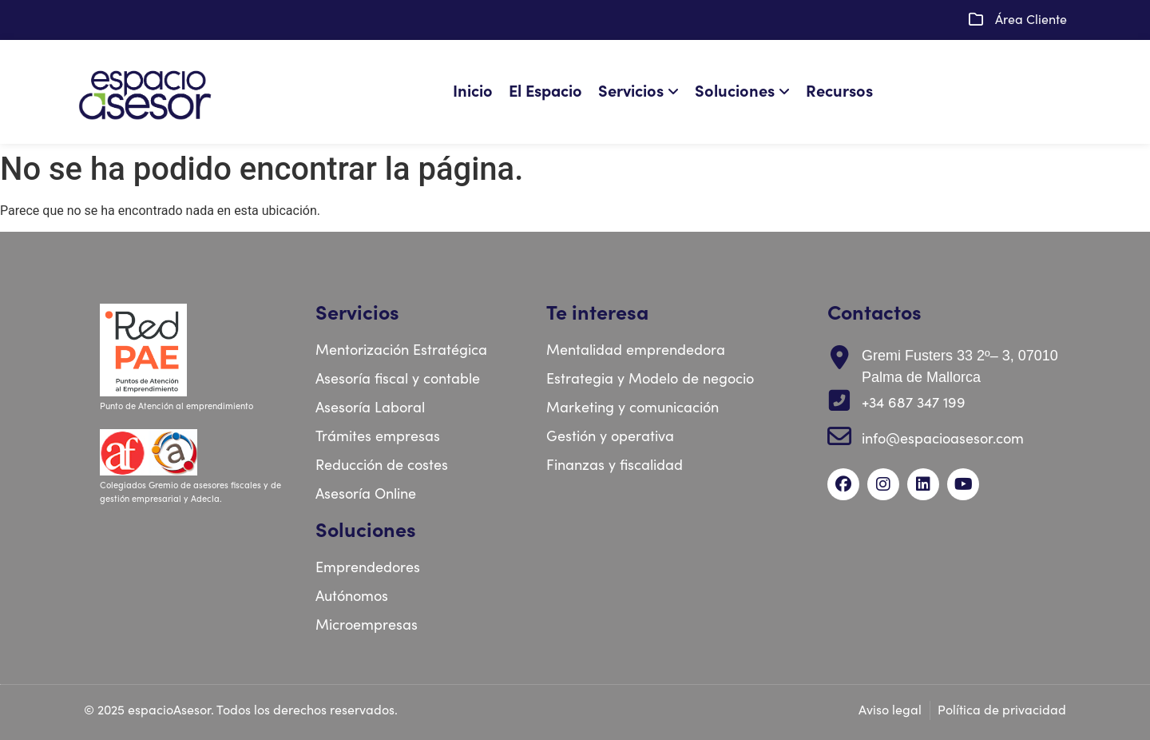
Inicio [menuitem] (473, 91)
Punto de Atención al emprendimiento (178, 406)
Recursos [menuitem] (839, 91)
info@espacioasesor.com (943, 439)
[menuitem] (642, 92)
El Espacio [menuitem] (545, 91)
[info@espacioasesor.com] (839, 436)
